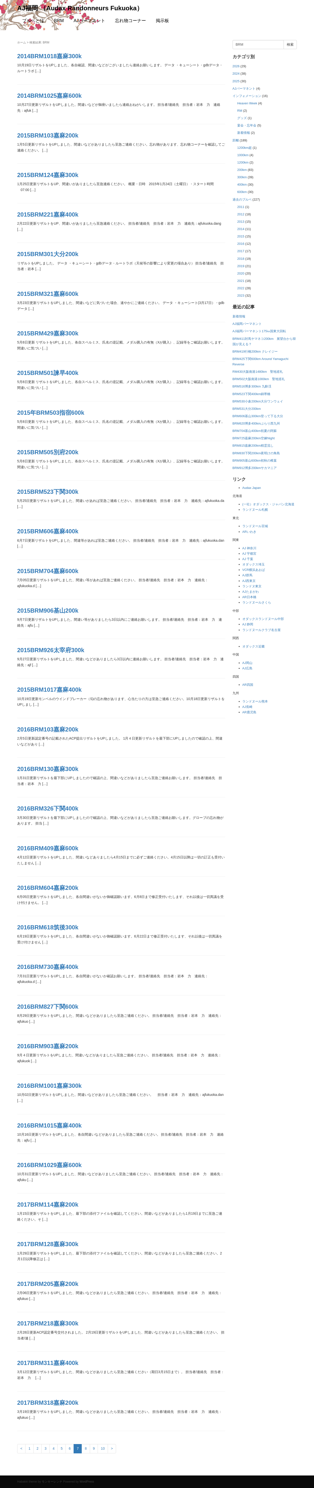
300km (242, 177)
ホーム (21, 42)
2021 (240, 281)
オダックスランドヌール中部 (263, 619)
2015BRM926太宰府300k (50, 650)
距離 (236, 140)
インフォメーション (247, 96)
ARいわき (249, 532)
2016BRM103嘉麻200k (47, 729)
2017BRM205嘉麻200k (47, 1284)
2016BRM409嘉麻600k (47, 848)
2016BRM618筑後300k (47, 927)
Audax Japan (251, 488)
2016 (240, 244)
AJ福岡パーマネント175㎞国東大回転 (259, 331)
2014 (240, 229)
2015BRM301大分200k (47, 254)
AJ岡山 (247, 663)
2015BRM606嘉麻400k (47, 531)
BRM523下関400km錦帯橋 (252, 394)
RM (239, 110)
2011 (240, 207)
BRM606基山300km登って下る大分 (258, 416)
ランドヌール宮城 (255, 526)
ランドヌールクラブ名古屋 (261, 630)
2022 (240, 288)
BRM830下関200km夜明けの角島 (256, 453)
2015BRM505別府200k (47, 452)
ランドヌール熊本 (255, 701)
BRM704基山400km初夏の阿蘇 (255, 431)
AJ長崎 (247, 707)
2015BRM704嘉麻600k (47, 571)
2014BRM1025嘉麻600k (49, 95)
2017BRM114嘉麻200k (47, 1204)
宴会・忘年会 (246, 125)
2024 (236, 73)
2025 (236, 81)
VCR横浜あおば (253, 570)
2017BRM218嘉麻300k (47, 1323)
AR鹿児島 (249, 712)
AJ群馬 (247, 575)
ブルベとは (33, 20)
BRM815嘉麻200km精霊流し (253, 445)
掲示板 (162, 20)
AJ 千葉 (247, 559)
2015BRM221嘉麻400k (47, 214)
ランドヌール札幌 (255, 509)
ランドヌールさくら (256, 602)
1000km (243, 155)
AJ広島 (247, 668)
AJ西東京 (249, 581)
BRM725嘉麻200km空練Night (254, 438)
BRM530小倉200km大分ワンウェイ (258, 401)
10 (103, 1448)
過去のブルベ (242, 199)
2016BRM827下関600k (47, 1006)
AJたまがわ (250, 591)
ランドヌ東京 (252, 586)
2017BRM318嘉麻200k (47, 1402)
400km (242, 184)
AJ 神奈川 (249, 548)
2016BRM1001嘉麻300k (49, 1085)
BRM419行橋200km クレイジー (255, 351)
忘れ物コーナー (130, 20)
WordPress (86, 1481)
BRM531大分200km (247, 409)
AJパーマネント (89, 20)
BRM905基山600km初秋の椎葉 (255, 460)
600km (242, 192)
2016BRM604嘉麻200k (47, 887)
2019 (240, 266)
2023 (240, 295)
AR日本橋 (249, 597)
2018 (240, 259)
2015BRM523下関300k (47, 491)
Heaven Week (247, 103)
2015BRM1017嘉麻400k (49, 689)
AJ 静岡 (247, 624)
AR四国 (247, 685)
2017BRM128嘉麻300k (47, 1244)
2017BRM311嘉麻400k (47, 1363)
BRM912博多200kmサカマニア (255, 468)
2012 (240, 214)
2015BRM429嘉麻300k (47, 333)
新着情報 (243, 133)
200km (242, 170)
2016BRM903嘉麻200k (47, 1046)
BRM (59, 20)
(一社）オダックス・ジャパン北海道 (268, 504)
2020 (240, 273)
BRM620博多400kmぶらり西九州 (256, 423)
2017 (240, 251)
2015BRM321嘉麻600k (47, 293)
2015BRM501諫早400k (47, 373)
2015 (240, 236)
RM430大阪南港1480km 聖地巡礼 (258, 371)
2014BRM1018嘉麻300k (49, 56)
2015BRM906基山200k (47, 610)
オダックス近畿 (253, 646)
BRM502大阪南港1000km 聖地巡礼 (259, 379)
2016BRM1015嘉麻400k (49, 1125)
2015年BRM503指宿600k (50, 412)
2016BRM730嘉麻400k (47, 967)
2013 (240, 221)
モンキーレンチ (52, 1481)
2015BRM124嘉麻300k (47, 175)
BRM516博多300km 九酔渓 (252, 386)
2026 (236, 66)
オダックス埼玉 (253, 564)
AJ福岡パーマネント (247, 324)
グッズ (242, 118)
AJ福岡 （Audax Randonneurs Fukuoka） (80, 8)
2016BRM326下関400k (47, 808)
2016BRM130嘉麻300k (47, 769)
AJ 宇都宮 (249, 553)
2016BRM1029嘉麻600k (49, 1165)
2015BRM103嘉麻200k (47, 135)
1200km (243, 162)
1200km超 (244, 148)
